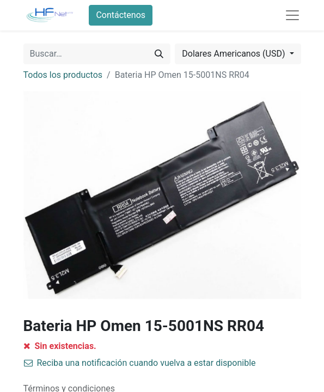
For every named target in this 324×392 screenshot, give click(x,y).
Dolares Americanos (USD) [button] (234, 53)
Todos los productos (63, 75)
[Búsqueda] (159, 54)
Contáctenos (120, 15)
